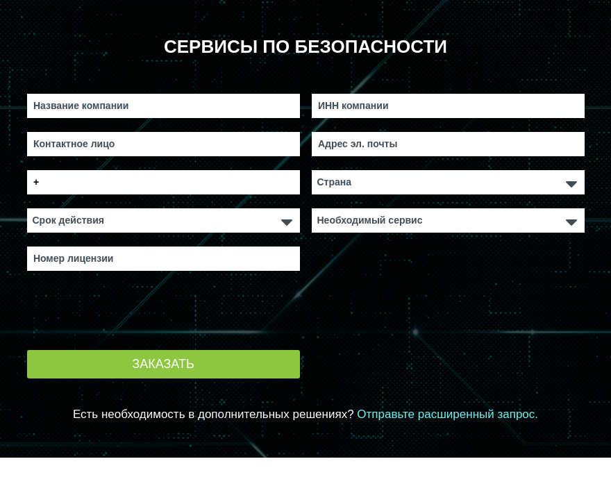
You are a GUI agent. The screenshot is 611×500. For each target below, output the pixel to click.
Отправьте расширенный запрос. (447, 414)
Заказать (163, 364)
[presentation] (132, 312)
